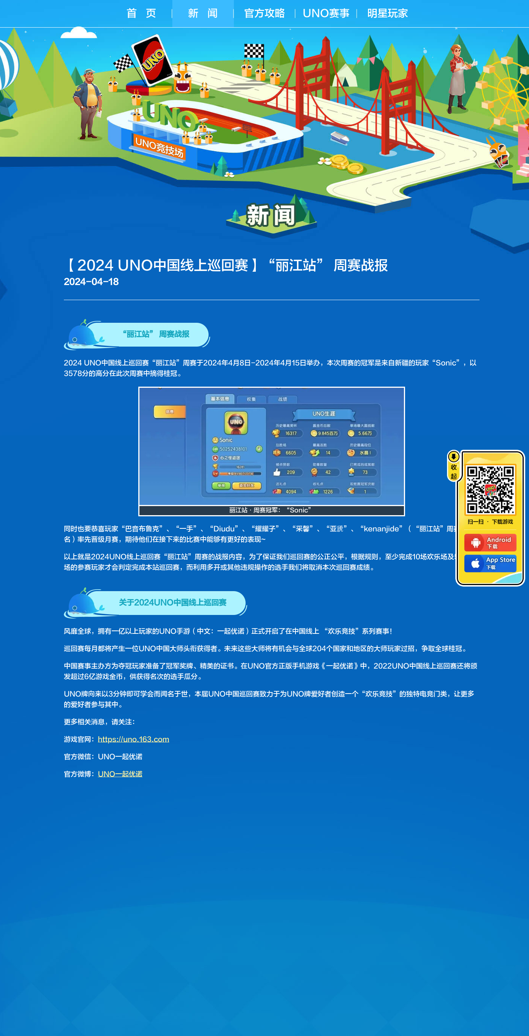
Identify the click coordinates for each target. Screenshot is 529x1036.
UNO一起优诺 (120, 774)
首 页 (141, 14)
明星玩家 (387, 14)
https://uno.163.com (133, 739)
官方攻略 (264, 14)
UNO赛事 (326, 14)
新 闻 (203, 14)
